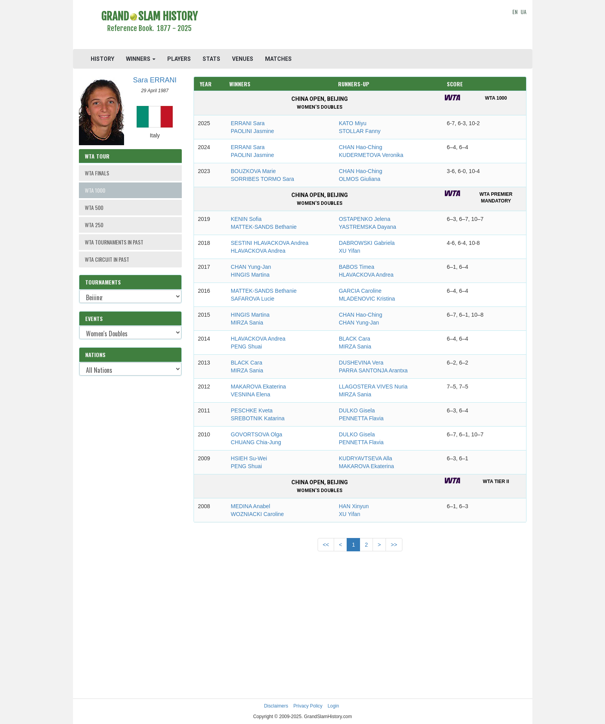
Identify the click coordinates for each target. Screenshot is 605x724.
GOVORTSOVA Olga (256, 434)
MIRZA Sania (247, 322)
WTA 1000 (95, 190)
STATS (211, 59)
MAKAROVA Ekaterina (258, 386)
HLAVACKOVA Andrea (258, 251)
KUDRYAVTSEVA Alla (365, 458)
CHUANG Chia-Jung (256, 442)
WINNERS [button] (140, 59)
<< (326, 545)
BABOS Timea (356, 267)
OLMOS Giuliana (359, 179)
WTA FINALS (97, 173)
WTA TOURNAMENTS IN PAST (114, 242)
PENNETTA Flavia (361, 418)
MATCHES (278, 59)
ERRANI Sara (248, 123)
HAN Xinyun (354, 506)
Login (333, 706)
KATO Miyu (352, 123)
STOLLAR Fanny (359, 131)
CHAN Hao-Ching (360, 147)
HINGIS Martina (250, 275)
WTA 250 (94, 225)
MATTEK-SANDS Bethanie (264, 227)
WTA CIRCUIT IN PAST (107, 259)
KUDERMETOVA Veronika (371, 155)
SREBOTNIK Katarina (258, 418)
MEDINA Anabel (250, 506)
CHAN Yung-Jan (251, 267)
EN (514, 11)
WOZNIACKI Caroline (257, 514)
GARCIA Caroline (360, 291)
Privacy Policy (307, 706)
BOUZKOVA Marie (253, 171)
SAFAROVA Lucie (252, 298)
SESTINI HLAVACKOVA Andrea (270, 243)
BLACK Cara (354, 339)
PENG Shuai (246, 346)
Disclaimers (276, 706)
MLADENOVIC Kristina (367, 298)
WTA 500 (94, 207)
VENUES (242, 59)
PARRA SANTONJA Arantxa (373, 370)
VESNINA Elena (250, 394)
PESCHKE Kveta (252, 410)
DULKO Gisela (357, 410)
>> (394, 545)
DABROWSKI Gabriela (367, 243)
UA (523, 11)
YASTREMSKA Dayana (367, 227)
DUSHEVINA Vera (361, 362)
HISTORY (102, 59)
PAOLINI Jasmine (252, 131)
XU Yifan (349, 251)
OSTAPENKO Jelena (364, 219)
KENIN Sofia (246, 219)
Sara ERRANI (155, 80)
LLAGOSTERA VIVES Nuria (373, 386)
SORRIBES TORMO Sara (262, 179)
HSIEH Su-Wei (249, 458)
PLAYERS (179, 59)
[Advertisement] (360, 25)
